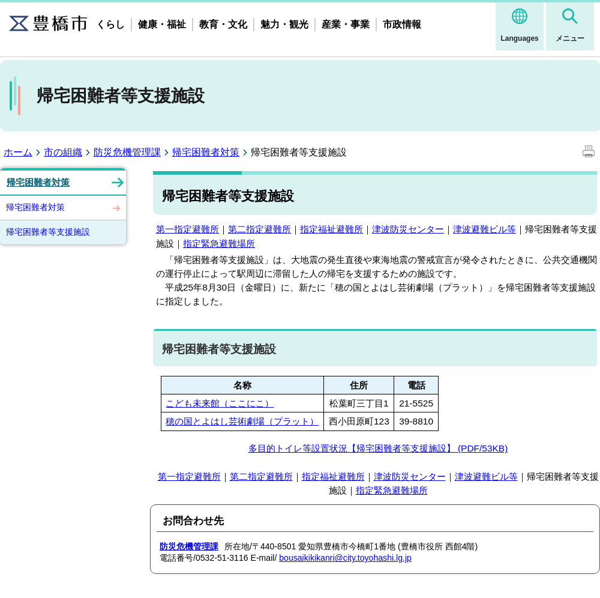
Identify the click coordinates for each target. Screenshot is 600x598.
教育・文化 (223, 24)
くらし (110, 24)
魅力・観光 (284, 24)
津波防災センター (408, 229)
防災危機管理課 (127, 152)
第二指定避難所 (259, 229)
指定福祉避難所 (331, 229)
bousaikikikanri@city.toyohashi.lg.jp (345, 558)
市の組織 (63, 152)
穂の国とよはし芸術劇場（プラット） (242, 421)
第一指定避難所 (187, 229)
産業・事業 (346, 24)
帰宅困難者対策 (205, 152)
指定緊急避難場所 (219, 243)
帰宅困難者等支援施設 (48, 232)
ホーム (18, 152)
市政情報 (402, 24)
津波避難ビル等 (484, 229)
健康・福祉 (162, 24)
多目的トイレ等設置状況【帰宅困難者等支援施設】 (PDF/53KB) (378, 448)
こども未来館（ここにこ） (220, 403)
